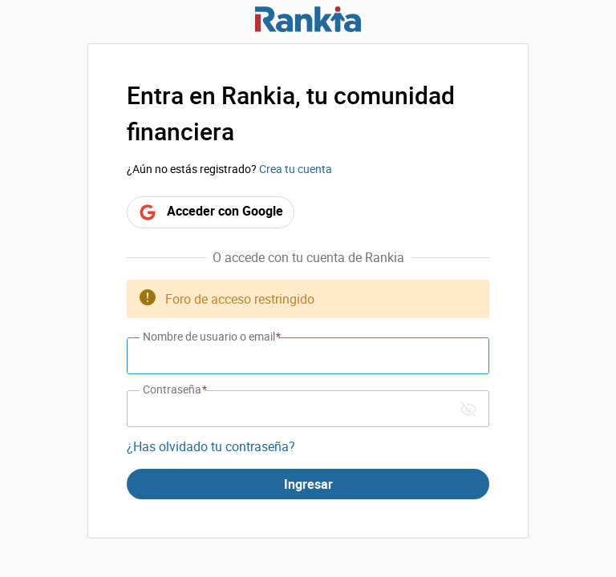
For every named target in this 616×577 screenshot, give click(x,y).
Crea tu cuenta (295, 168)
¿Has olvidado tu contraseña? (211, 446)
